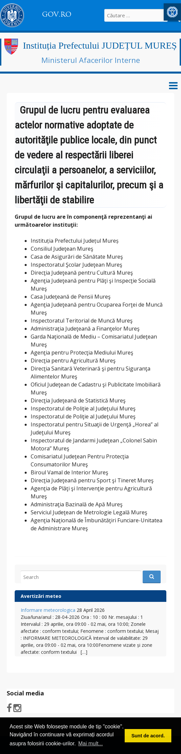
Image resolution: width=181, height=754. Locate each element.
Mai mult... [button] (90, 743)
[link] (172, 12)
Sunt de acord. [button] (148, 735)
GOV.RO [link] (56, 14)
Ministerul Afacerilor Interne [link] (90, 60)
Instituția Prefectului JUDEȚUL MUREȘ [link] (100, 45)
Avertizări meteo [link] (41, 596)
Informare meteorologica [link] (48, 610)
